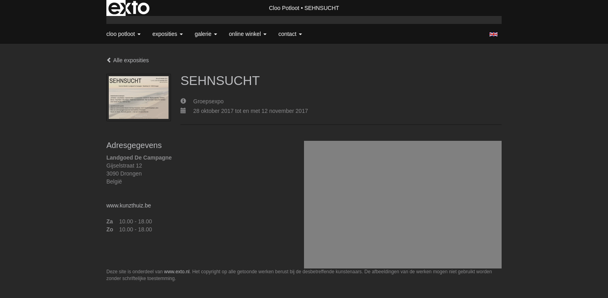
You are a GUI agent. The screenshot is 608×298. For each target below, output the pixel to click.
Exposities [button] (168, 34)
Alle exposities (127, 60)
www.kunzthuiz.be (128, 205)
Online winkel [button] (248, 34)
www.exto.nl (177, 271)
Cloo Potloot (284, 8)
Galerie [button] (206, 34)
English (493, 34)
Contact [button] (290, 34)
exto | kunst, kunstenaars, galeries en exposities (128, 8)
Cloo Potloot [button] (123, 34)
